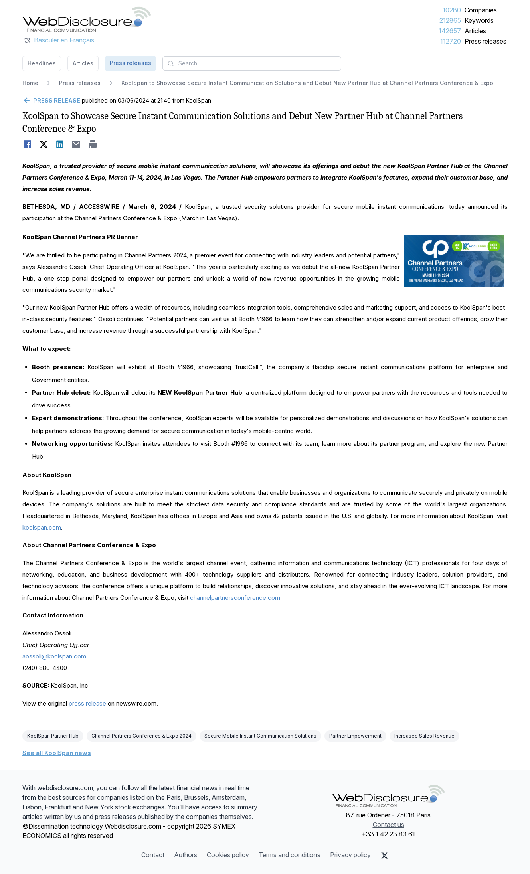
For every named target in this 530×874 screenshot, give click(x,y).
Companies (481, 10)
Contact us (388, 825)
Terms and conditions (289, 855)
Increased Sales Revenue (424, 736)
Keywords (479, 20)
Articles (475, 31)
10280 (452, 10)
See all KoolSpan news (56, 753)
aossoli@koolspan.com (54, 656)
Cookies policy (228, 855)
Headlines (42, 63)
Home (30, 82)
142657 (450, 31)
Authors (185, 855)
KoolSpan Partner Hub (53, 736)
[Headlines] (86, 19)
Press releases (485, 41)
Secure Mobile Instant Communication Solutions (260, 736)
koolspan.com (41, 527)
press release (87, 703)
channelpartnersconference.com (235, 597)
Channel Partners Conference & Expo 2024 (141, 736)
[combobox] (251, 63)
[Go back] (51, 100)
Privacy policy (350, 855)
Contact (152, 855)
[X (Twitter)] (384, 855)
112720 (450, 41)
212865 (450, 20)
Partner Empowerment (355, 736)
